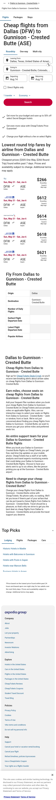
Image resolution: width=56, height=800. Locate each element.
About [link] (7, 623)
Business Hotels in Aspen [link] (15, 571)
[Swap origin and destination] (48, 64)
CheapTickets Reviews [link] (14, 684)
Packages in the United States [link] (17, 679)
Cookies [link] (8, 715)
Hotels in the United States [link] (15, 664)
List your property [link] (12, 633)
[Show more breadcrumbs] (4, 3)
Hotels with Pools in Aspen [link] (15, 560)
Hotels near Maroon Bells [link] (14, 566)
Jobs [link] (7, 628)
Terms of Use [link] (10, 720)
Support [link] (8, 742)
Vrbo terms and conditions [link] (15, 725)
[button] (28, 530)
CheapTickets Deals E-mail (29, 376)
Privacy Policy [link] (10, 710)
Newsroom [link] (9, 643)
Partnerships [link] (10, 638)
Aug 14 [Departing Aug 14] (14, 79)
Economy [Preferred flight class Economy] (25, 95)
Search (28, 102)
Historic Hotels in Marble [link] (14, 548)
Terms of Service (27, 797)
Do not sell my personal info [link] (16, 730)
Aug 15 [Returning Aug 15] (39, 79)
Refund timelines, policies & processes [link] (20, 756)
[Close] (52, 775)
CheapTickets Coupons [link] (14, 689)
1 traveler (10, 95)
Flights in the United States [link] (15, 674)
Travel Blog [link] (9, 698)
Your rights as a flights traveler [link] (17, 766)
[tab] (5, 17)
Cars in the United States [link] (14, 669)
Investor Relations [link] (12, 647)
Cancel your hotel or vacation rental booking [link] (22, 747)
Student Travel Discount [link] (14, 693)
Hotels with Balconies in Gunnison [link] (19, 554)
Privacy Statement (12, 797)
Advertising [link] (9, 652)
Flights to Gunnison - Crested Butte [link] (23, 3)
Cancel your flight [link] (12, 752)
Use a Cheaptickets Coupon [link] (16, 761)
